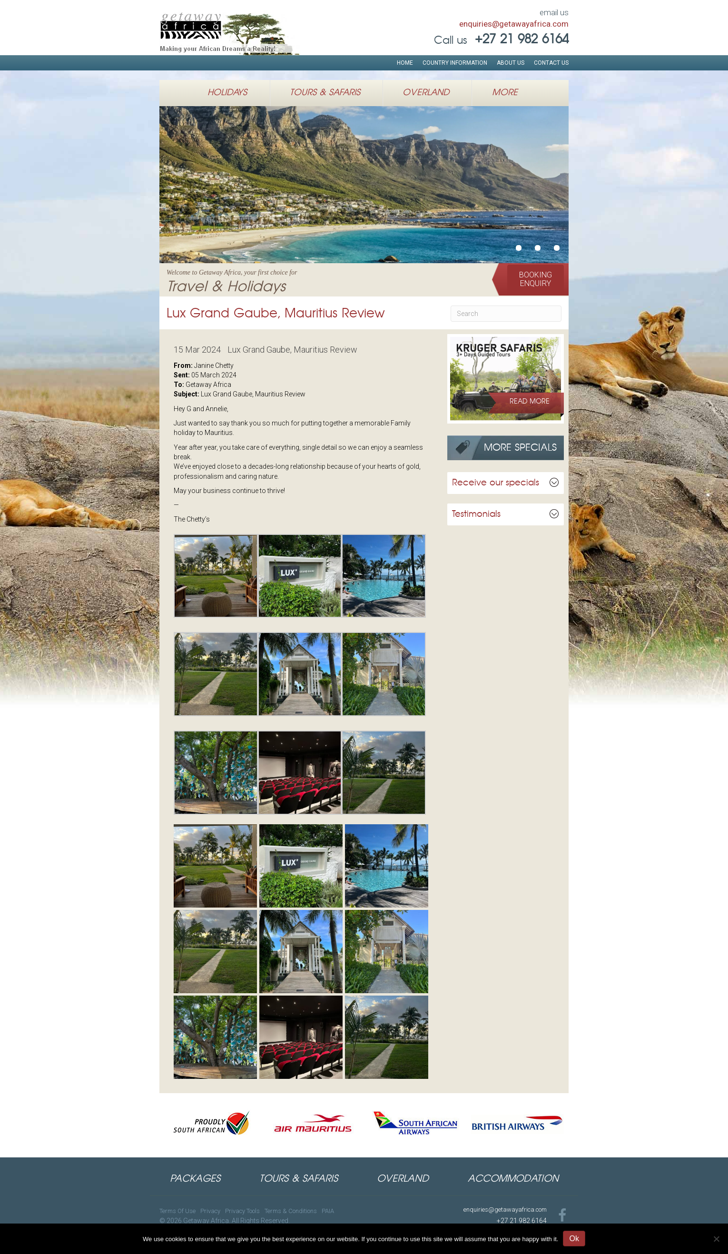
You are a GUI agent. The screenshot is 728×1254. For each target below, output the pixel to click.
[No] (716, 1239)
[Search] (506, 314)
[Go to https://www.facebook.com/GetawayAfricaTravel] (562, 1216)
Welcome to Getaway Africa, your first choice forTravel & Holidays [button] (518, 248)
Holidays (227, 93)
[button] (535, 279)
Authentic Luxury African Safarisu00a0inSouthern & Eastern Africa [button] (557, 248)
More (505, 93)
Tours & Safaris (325, 93)
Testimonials (476, 514)
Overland (426, 93)
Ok (574, 1238)
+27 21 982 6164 (522, 1220)
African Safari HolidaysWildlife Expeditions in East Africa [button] (538, 248)
